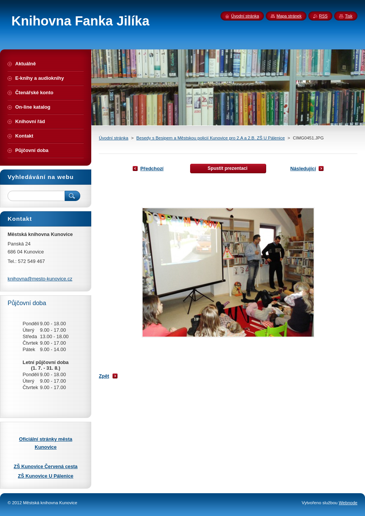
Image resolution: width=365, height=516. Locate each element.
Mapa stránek (289, 16)
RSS (323, 16)
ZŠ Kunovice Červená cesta (46, 466)
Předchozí (151, 168)
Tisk (348, 16)
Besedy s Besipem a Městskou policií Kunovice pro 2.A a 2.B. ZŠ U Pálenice (210, 138)
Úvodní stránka (113, 138)
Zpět (104, 376)
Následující (303, 168)
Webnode (348, 502)
